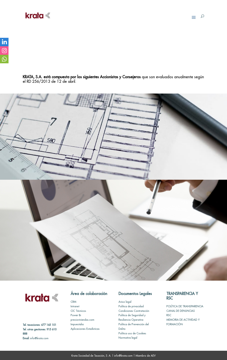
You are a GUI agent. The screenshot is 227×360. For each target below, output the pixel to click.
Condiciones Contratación (134, 311)
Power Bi (76, 315)
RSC (168, 315)
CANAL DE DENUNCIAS (180, 311)
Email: (26, 338)
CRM (73, 301)
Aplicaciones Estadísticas (85, 329)
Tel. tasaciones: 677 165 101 (39, 325)
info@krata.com (38, 338)
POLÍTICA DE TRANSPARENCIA (184, 306)
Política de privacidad (131, 306)
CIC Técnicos (78, 311)
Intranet (75, 306)
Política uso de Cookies (132, 333)
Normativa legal (128, 337)
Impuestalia (77, 324)
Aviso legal (125, 301)
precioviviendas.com (82, 319)
